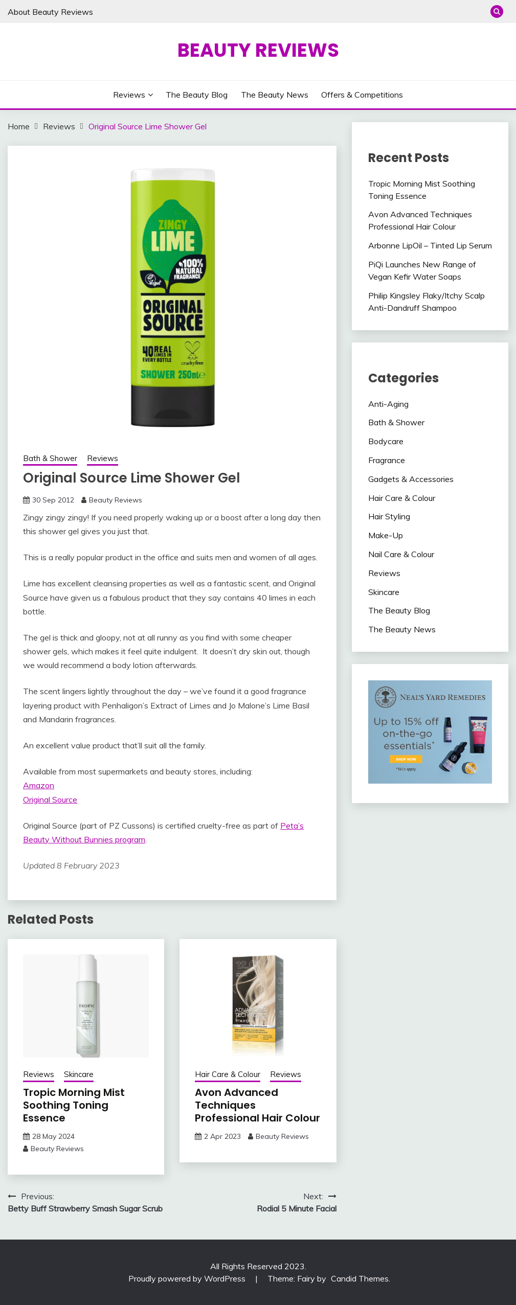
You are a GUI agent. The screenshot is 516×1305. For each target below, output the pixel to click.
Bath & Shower (50, 458)
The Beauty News (274, 94)
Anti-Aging (388, 404)
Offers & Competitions (362, 94)
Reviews (129, 94)
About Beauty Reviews (50, 12)
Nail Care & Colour (401, 554)
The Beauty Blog (197, 94)
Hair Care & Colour (227, 1074)
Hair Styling (389, 516)
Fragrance (386, 460)
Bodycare (385, 441)
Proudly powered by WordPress (188, 1278)
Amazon (38, 785)
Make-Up (385, 535)
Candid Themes (360, 1278)
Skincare (79, 1074)
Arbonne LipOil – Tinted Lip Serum (430, 245)
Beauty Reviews (258, 50)
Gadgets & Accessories (411, 479)
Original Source (50, 799)
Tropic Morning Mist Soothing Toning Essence (74, 1105)
